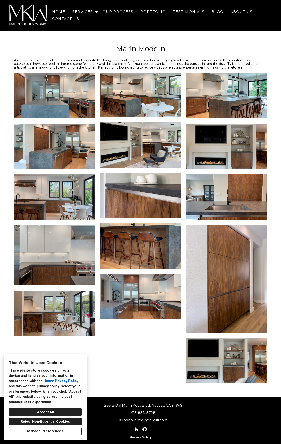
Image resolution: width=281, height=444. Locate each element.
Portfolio (153, 12)
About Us (242, 12)
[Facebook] (144, 429)
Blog (217, 12)
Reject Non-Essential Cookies (45, 421)
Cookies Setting (140, 437)
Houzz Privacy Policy (60, 381)
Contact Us (65, 19)
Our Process (118, 12)
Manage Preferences (45, 431)
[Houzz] (136, 429)
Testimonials (188, 12)
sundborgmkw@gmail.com (143, 420)
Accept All (45, 412)
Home (58, 12)
